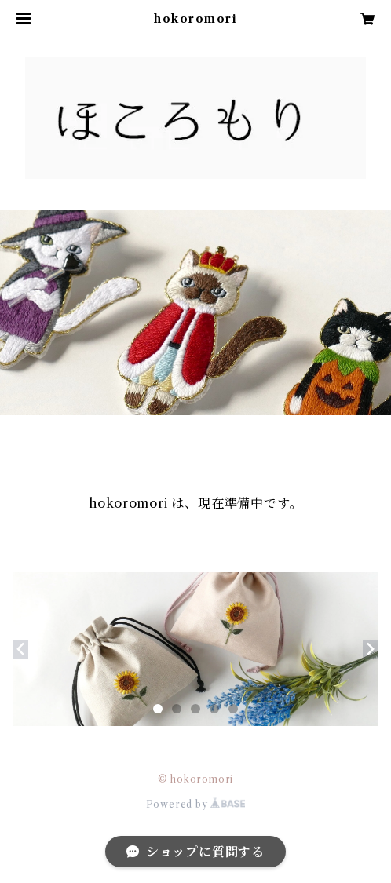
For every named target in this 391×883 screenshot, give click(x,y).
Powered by (196, 804)
